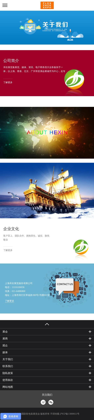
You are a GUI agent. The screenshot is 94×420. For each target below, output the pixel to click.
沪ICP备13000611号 (69, 414)
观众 (5, 345)
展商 (5, 338)
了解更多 (7, 82)
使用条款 (7, 380)
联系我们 (7, 366)
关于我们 (7, 359)
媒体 (5, 352)
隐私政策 (7, 373)
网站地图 (7, 386)
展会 (5, 331)
